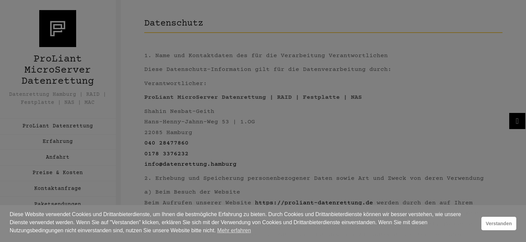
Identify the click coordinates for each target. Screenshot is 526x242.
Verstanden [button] (499, 223)
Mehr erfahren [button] (234, 230)
